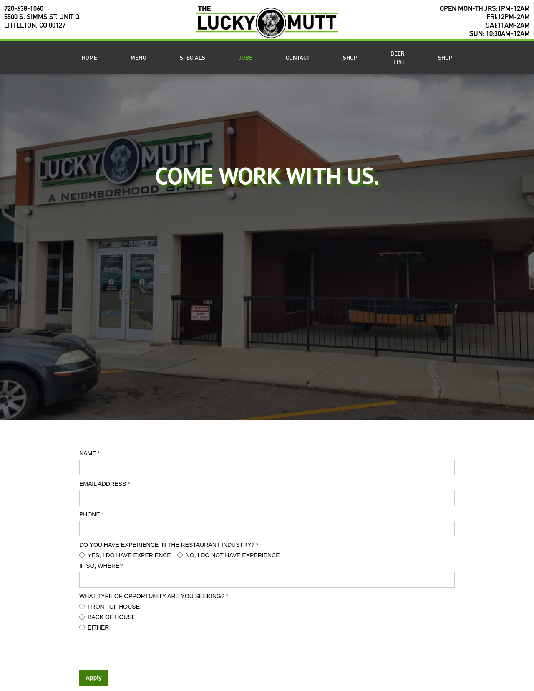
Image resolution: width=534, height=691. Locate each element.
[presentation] (142, 650)
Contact (298, 57)
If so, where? (101, 565)
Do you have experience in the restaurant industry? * (168, 544)
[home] (267, 21)
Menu (138, 57)
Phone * (91, 514)
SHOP (445, 57)
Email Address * (104, 483)
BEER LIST (397, 57)
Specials (192, 57)
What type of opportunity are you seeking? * (153, 596)
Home (89, 57)
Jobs (245, 57)
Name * (89, 453)
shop (350, 57)
